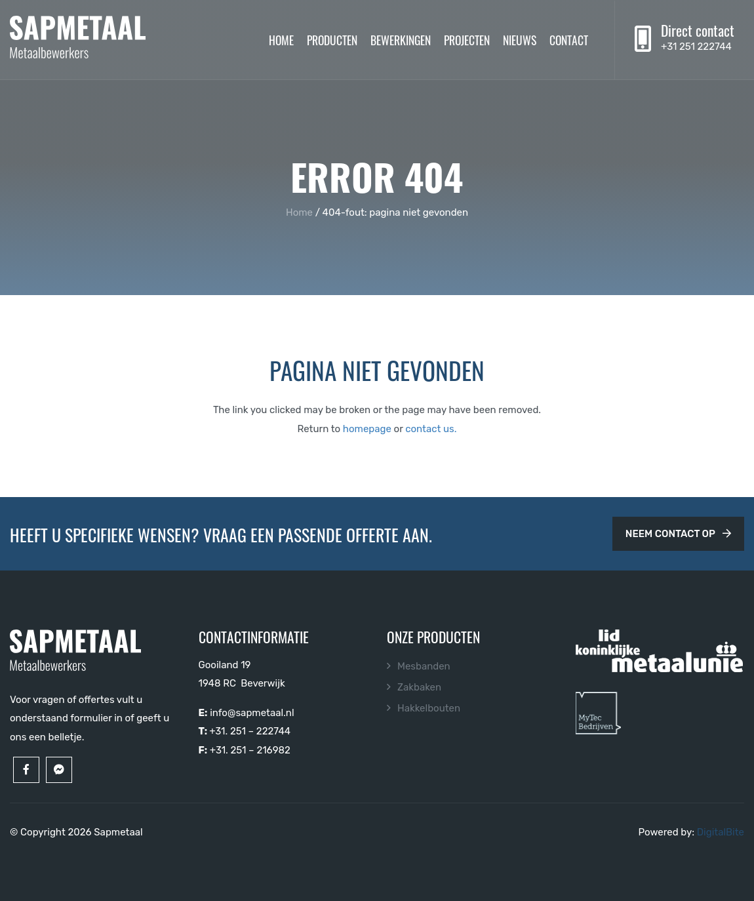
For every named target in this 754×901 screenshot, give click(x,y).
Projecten (467, 39)
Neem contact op (678, 534)
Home (281, 39)
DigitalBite (720, 832)
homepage (367, 429)
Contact (568, 39)
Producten (332, 39)
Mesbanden (423, 666)
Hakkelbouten (428, 708)
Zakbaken (419, 687)
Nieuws (519, 39)
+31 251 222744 (696, 46)
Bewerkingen (400, 39)
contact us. (430, 429)
